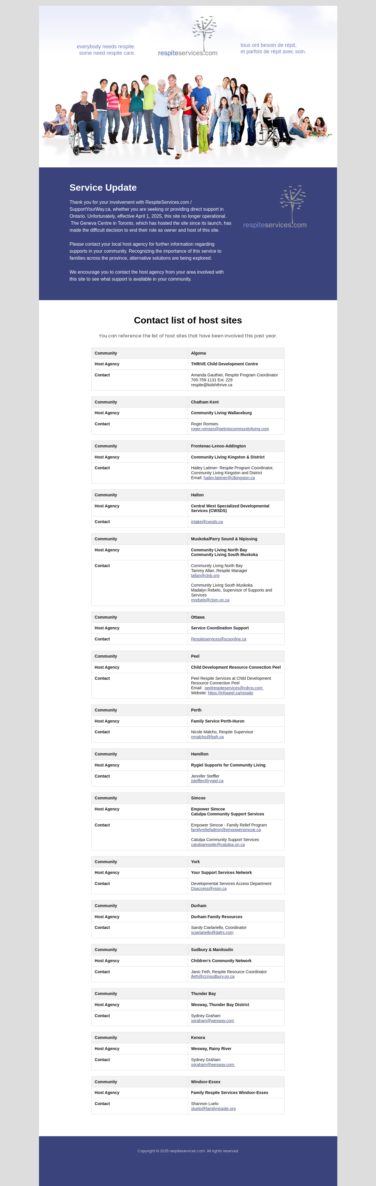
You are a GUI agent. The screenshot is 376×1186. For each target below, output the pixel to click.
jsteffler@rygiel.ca (207, 780)
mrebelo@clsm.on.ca (210, 600)
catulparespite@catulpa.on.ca (218, 844)
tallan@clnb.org (205, 575)
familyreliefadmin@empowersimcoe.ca (226, 829)
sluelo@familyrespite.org (213, 1108)
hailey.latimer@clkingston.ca (229, 477)
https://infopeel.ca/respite (230, 693)
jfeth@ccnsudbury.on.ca (212, 976)
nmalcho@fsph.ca (207, 736)
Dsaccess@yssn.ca (208, 888)
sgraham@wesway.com (212, 1020)
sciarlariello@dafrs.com (212, 932)
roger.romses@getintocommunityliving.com (230, 428)
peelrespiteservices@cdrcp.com (234, 688)
